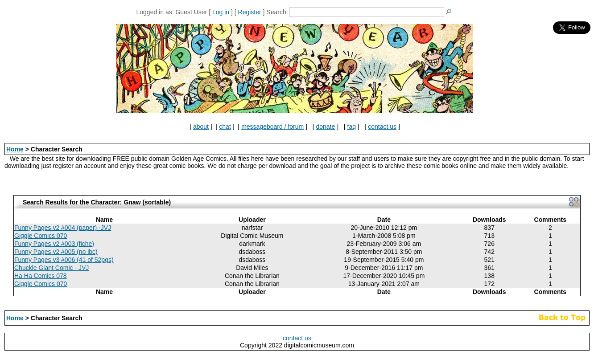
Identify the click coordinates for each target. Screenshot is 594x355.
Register (249, 12)
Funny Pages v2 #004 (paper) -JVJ (62, 227)
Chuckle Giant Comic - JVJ (51, 267)
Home (15, 149)
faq (351, 126)
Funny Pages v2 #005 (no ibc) (56, 251)
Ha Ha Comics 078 (40, 275)
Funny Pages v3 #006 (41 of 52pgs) (64, 259)
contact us (382, 126)
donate (325, 126)
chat (225, 126)
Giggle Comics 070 (40, 235)
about (201, 126)
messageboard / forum (272, 126)
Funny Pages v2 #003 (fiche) (54, 243)
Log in (220, 12)
